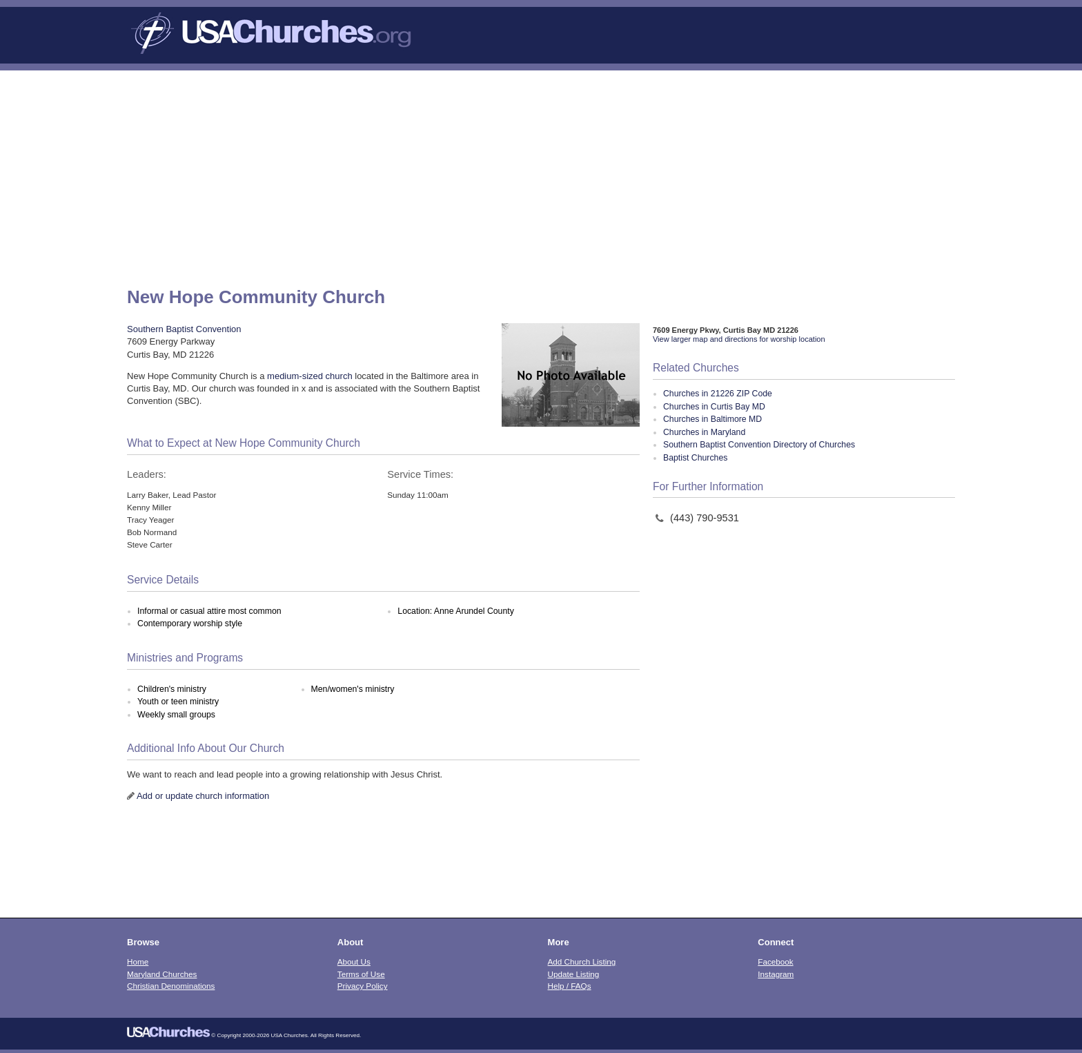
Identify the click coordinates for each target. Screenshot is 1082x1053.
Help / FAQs (569, 985)
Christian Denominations (171, 985)
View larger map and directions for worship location (739, 339)
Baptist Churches (695, 458)
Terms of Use (361, 973)
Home (137, 961)
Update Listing (574, 973)
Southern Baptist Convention (184, 329)
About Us (354, 961)
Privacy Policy (362, 985)
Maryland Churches (162, 973)
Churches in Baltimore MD (712, 419)
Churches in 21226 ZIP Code (717, 393)
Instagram (776, 973)
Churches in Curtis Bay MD (714, 407)
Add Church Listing (582, 961)
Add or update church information (203, 796)
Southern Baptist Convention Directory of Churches (759, 445)
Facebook (775, 961)
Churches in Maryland (704, 432)
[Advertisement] (541, 174)
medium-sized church (310, 376)
